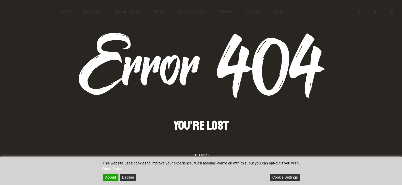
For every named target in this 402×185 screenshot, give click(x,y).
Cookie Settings (285, 177)
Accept (110, 177)
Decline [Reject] (128, 177)
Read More (112, 168)
